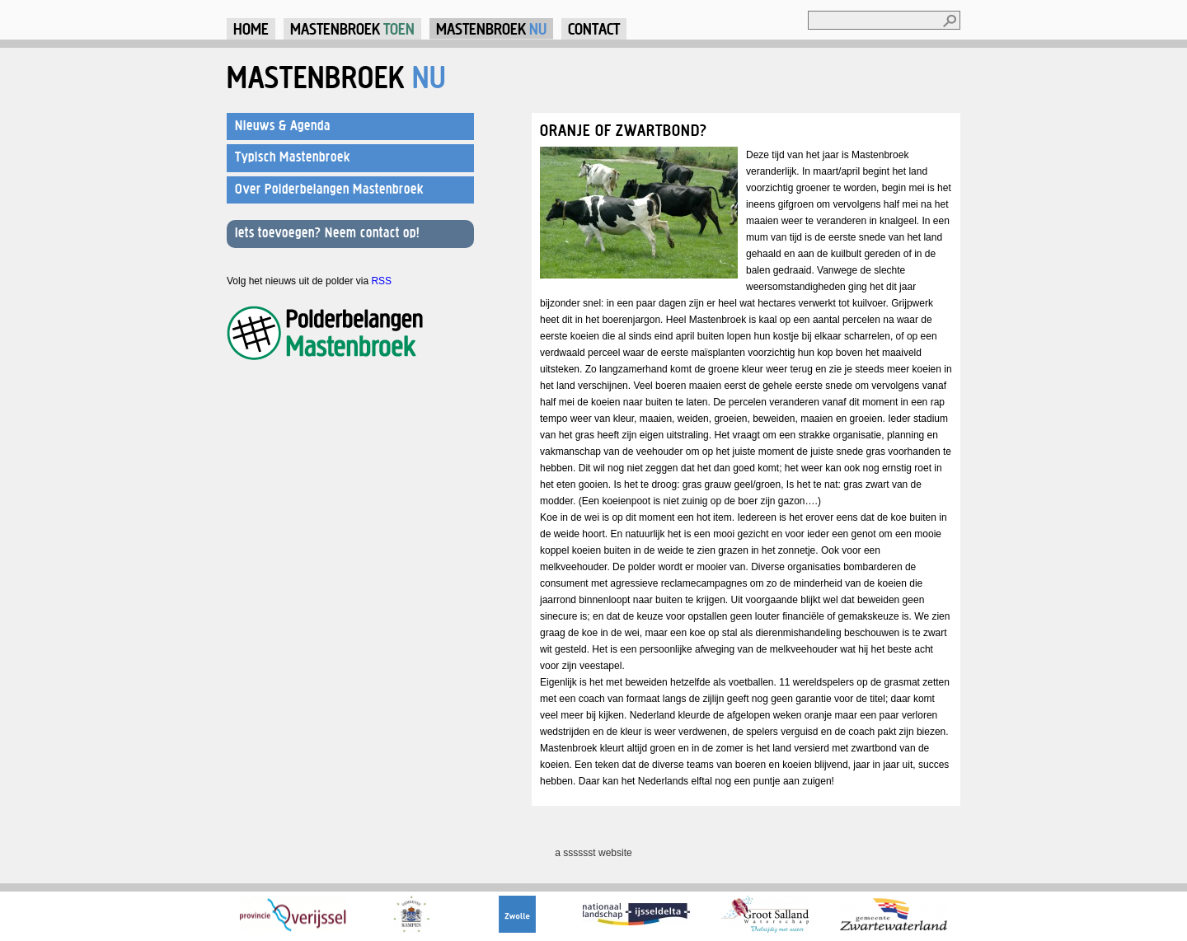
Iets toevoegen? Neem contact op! (327, 232)
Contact (594, 28)
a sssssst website (593, 853)
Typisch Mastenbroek (292, 156)
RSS (381, 281)
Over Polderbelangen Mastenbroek (329, 188)
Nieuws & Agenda (283, 125)
